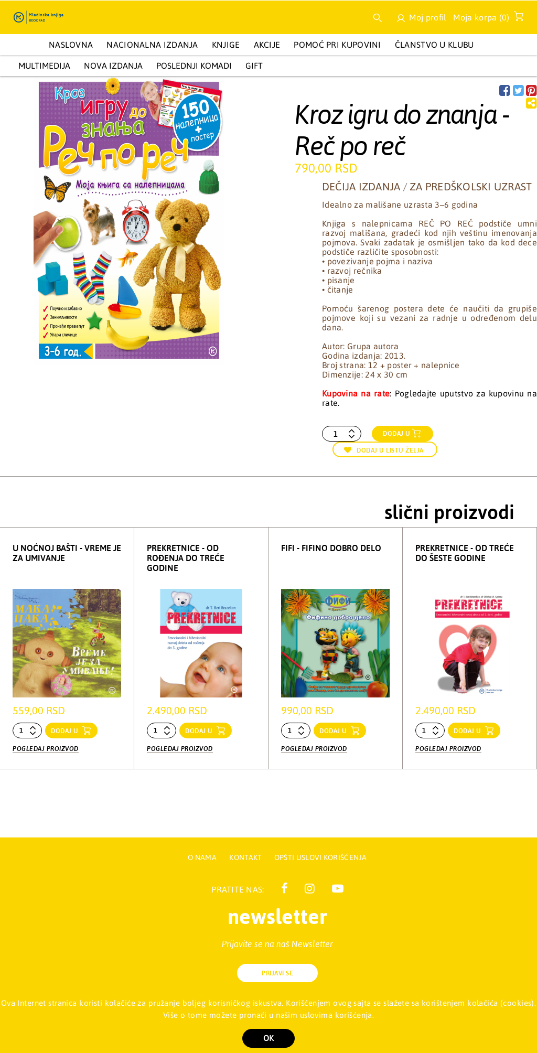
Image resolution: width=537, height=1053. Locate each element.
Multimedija (44, 65)
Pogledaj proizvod (46, 747)
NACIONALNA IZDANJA (152, 44)
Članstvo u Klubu (434, 44)
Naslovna (71, 44)
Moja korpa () (485, 19)
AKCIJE (267, 44)
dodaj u (65, 731)
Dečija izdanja (361, 186)
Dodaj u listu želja (384, 450)
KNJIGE (226, 44)
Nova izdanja (113, 65)
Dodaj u (397, 433)
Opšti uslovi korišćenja (320, 857)
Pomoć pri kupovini (337, 44)
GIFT (254, 65)
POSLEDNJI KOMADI (194, 65)
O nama (202, 857)
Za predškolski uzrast (471, 186)
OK (268, 1038)
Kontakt (246, 857)
